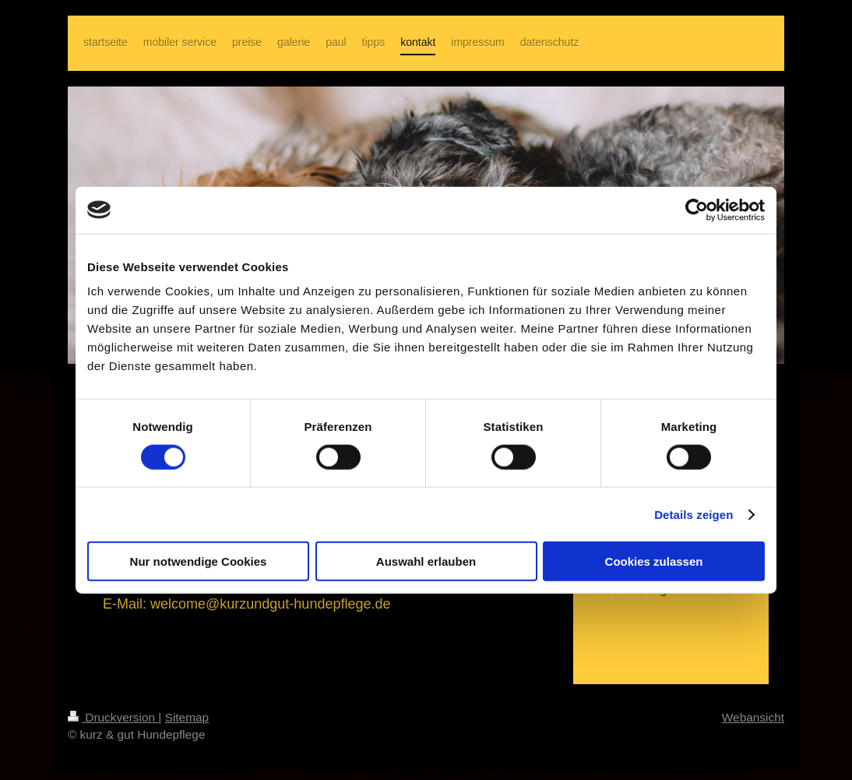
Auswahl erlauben (426, 561)
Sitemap (187, 717)
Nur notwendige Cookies (198, 561)
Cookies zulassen (654, 561)
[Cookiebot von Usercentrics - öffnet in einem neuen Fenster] (696, 209)
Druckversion (113, 717)
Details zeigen (693, 514)
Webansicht (753, 717)
